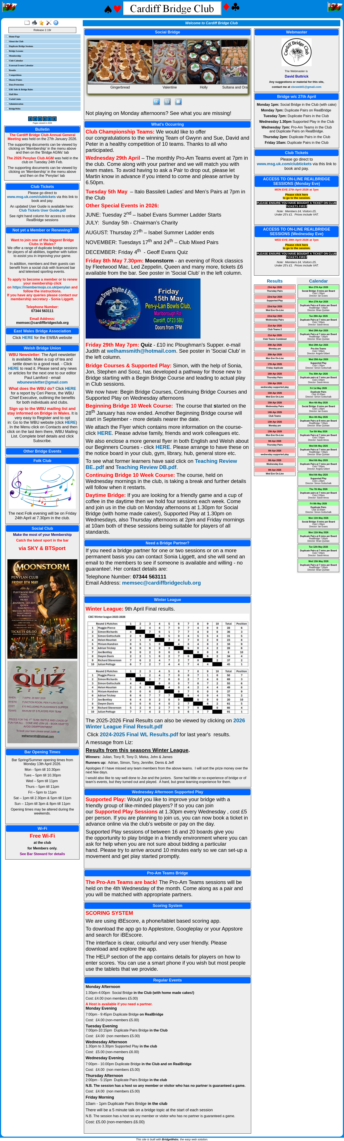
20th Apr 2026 (275, 345)
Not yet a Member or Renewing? (42, 230)
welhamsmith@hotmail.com (141, 351)
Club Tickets (42, 186)
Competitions (14, 75)
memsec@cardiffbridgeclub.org (161, 583)
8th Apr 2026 (274, 451)
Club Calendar (14, 60)
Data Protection (15, 84)
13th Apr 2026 (275, 422)
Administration (14, 103)
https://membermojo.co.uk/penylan (41, 287)
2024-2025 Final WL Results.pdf (139, 734)
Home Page (13, 36)
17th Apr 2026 (275, 364)
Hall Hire (12, 94)
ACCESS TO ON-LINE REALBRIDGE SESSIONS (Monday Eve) (296, 181)
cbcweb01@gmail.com (306, 87)
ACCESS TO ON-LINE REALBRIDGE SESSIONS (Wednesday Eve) (296, 231)
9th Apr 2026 (274, 441)
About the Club (14, 41)
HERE (27, 337)
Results (11, 70)
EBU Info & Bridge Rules (19, 89)
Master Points (14, 79)
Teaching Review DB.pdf (146, 467)
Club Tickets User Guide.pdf (42, 210)
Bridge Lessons (14, 51)
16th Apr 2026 (275, 374)
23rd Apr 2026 (275, 287)
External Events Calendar (19, 65)
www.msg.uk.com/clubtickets (31, 197)
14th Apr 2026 (275, 412)
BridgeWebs (13, 108)
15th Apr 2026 (275, 383)
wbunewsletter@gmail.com (42, 382)
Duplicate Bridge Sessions (19, 46)
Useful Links (13, 99)
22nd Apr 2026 (274, 297)
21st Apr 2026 (275, 326)
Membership (13, 55)
